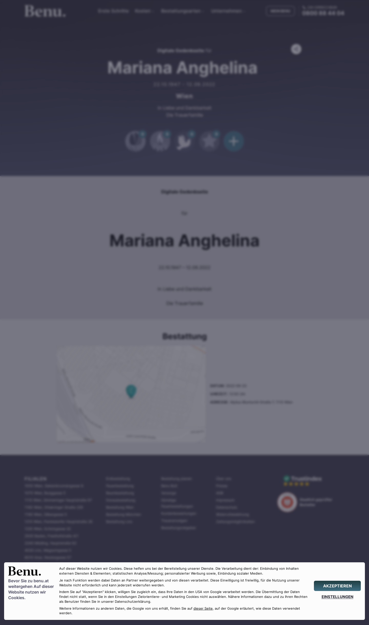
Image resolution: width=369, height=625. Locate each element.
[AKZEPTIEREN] (337, 586)
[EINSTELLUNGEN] (337, 596)
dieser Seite (203, 608)
